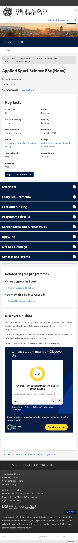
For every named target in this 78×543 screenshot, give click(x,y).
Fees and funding (14, 207)
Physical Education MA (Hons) (21, 300)
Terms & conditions (11, 473)
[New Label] (72, 3)
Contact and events (16, 257)
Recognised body (48, 524)
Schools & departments (58, 19)
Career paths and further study (24, 227)
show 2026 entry (28, 89)
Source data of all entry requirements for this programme (28, 454)
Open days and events (19, 174)
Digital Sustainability (11, 500)
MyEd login (70, 511)
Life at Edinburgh (14, 247)
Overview (9, 187)
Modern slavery (9, 484)
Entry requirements (16, 197)
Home (6, 58)
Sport (13, 84)
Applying (8, 237)
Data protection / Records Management (20, 497)
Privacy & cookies (10, 477)
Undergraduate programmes (45, 58)
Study (14, 58)
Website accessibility (11, 490)
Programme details (16, 217)
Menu (10, 51)
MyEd (73, 19)
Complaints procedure (12, 480)
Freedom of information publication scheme (22, 493)
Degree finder (25, 58)
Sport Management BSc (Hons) (22, 287)
